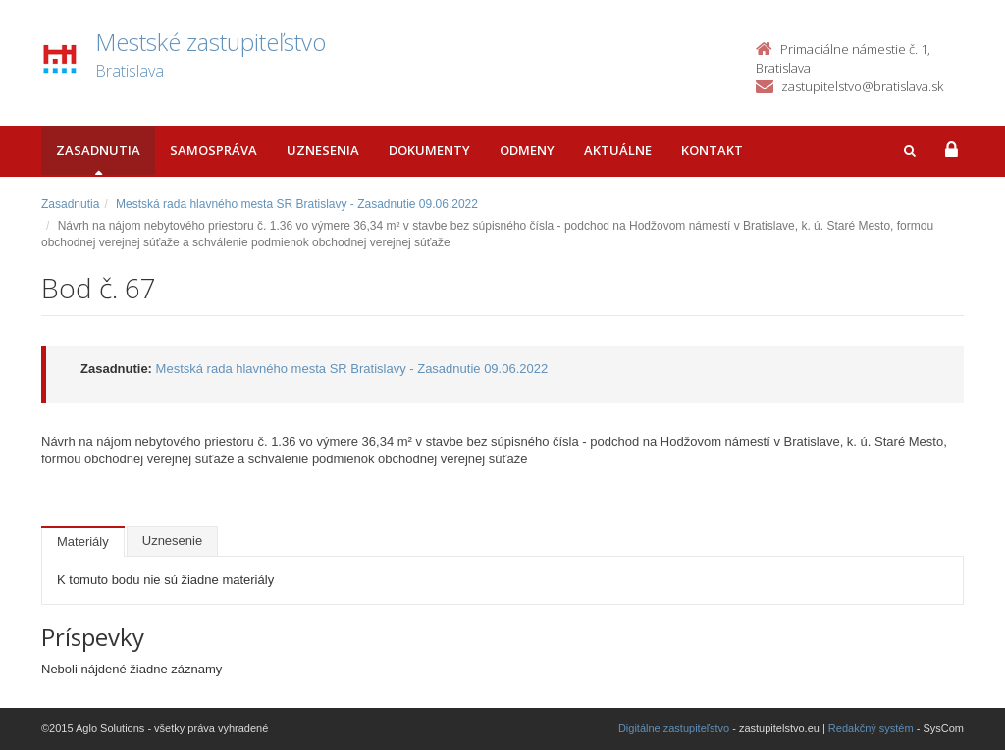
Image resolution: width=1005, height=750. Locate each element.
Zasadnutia (98, 150)
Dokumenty (429, 150)
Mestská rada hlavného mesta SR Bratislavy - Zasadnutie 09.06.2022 (297, 204)
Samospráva (213, 150)
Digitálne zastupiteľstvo (673, 728)
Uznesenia (323, 150)
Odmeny (527, 150)
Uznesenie (172, 540)
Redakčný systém (871, 728)
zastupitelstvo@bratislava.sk (862, 86)
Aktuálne (618, 150)
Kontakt (712, 150)
